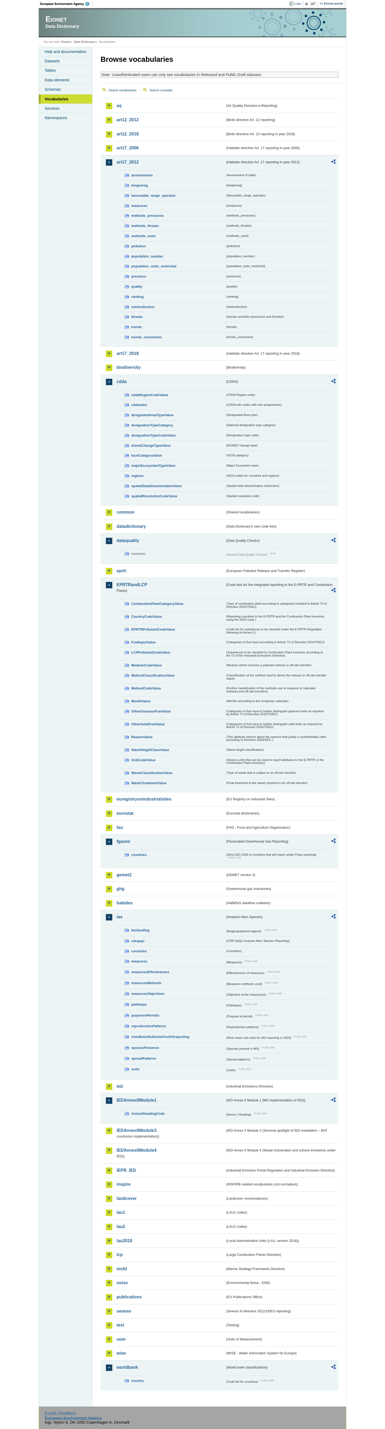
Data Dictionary (84, 41)
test (120, 1325)
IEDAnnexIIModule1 (136, 1100)
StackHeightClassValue (150, 750)
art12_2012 (128, 119)
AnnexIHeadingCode (148, 1114)
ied (120, 1086)
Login (298, 3)
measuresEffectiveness (150, 972)
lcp (120, 1254)
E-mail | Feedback (60, 1413)
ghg (120, 888)
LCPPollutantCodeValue (150, 652)
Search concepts (160, 90)
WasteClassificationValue (151, 773)
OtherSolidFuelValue (148, 724)
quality (136, 287)
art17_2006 (128, 148)
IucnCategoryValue (146, 455)
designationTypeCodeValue (153, 435)
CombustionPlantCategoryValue (157, 604)
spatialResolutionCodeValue (154, 496)
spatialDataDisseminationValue (156, 486)
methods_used (143, 236)
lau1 (121, 1212)
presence (138, 276)
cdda (121, 381)
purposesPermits (145, 1015)
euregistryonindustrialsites (144, 799)
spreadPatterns (143, 1058)
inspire (123, 1184)
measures (139, 206)
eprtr (121, 570)
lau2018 (124, 1240)
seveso (124, 1311)
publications (129, 1297)
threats (137, 317)
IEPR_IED (126, 1170)
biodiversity (129, 367)
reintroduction (143, 307)
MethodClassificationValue (153, 675)
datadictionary (131, 526)
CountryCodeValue (146, 617)
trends (136, 327)
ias (119, 917)
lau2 (121, 1226)
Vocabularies (56, 99)
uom (121, 1339)
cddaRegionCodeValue (149, 395)
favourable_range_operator (153, 196)
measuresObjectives (148, 994)
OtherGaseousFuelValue (151, 711)
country (137, 1381)
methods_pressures (147, 216)
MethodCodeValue (146, 688)
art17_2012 (128, 162)
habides (125, 903)
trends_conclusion (146, 337)
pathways (139, 1004)
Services (52, 108)
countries (139, 855)
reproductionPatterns (148, 1026)
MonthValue (141, 701)
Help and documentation (65, 52)
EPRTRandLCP (132, 584)
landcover (127, 1198)
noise (122, 1282)
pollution (138, 246)
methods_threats (145, 226)
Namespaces (56, 118)
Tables (50, 70)
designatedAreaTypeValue (152, 415)
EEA (66, 3)
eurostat (125, 813)
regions (137, 476)
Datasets (52, 61)
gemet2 (124, 875)
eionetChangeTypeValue (151, 446)
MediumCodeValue (146, 665)
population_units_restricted (153, 266)
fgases (123, 841)
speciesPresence (145, 1048)
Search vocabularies (122, 90)
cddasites (139, 405)
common (125, 512)
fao (120, 827)
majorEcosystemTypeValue (153, 466)
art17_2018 (128, 353)
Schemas (53, 89)
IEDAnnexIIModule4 (136, 1150)
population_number (147, 256)
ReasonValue (142, 737)
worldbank (127, 1367)
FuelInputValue (143, 642)
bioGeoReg (140, 930)
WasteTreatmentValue (149, 783)
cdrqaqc (138, 941)
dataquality (128, 540)
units (135, 1069)
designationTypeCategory (152, 425)
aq (119, 105)
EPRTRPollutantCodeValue (153, 629)
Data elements (57, 80)
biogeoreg (139, 185)
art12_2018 (128, 134)
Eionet (65, 41)
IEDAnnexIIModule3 (136, 1130)
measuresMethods (146, 983)
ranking (137, 297)
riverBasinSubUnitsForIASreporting (160, 1037)
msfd (122, 1269)
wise (121, 1353)
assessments (142, 175)
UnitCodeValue (143, 760)
